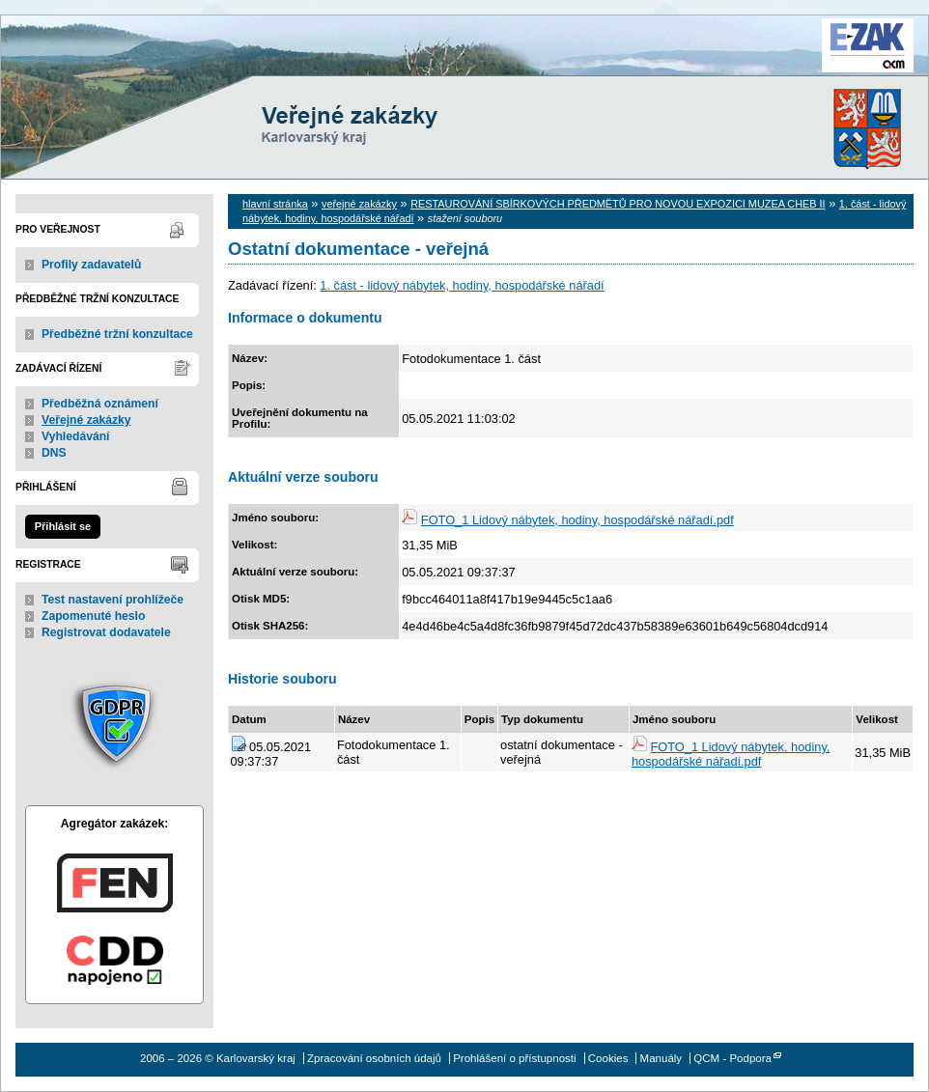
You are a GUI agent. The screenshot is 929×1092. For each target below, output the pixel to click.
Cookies (608, 1058)
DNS (54, 453)
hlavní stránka (275, 204)
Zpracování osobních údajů (374, 1058)
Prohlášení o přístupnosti (514, 1058)
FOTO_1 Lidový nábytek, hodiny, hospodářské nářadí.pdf (577, 520)
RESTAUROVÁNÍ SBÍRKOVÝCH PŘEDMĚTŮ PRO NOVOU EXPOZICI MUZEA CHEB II (617, 204)
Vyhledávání (76, 436)
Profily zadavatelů (91, 264)
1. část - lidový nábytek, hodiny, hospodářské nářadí (462, 285)
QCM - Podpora (732, 1058)
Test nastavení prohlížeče (112, 599)
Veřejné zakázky (86, 420)
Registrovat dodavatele (106, 632)
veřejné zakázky (359, 204)
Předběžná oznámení (100, 403)
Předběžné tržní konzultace (117, 334)
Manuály (661, 1058)
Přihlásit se (63, 526)
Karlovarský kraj (406, 62)
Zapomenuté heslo (93, 616)
